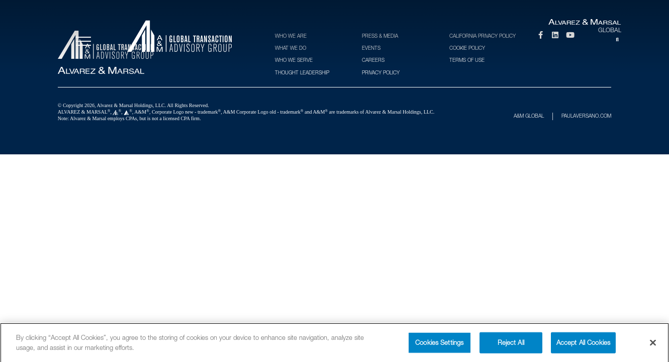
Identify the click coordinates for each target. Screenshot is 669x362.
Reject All (511, 346)
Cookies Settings (439, 346)
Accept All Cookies (583, 346)
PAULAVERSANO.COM (586, 115)
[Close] (653, 347)
